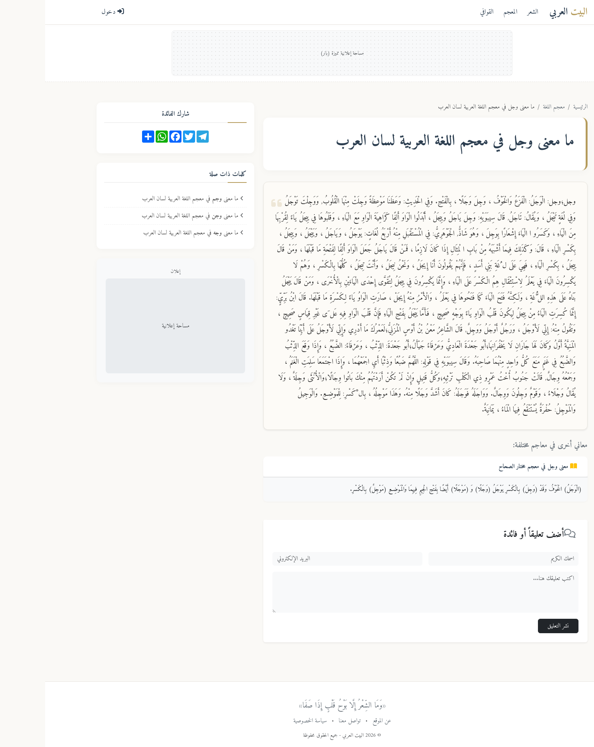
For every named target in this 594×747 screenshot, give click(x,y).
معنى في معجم (492, 466)
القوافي (442, 12)
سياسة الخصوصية (265, 721)
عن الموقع (336, 721)
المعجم (465, 12)
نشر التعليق (513, 626)
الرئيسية (535, 107)
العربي (523, 11)
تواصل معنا (305, 721)
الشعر (487, 12)
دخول (67, 12)
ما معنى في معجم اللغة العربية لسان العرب (148, 198)
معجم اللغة (509, 107)
